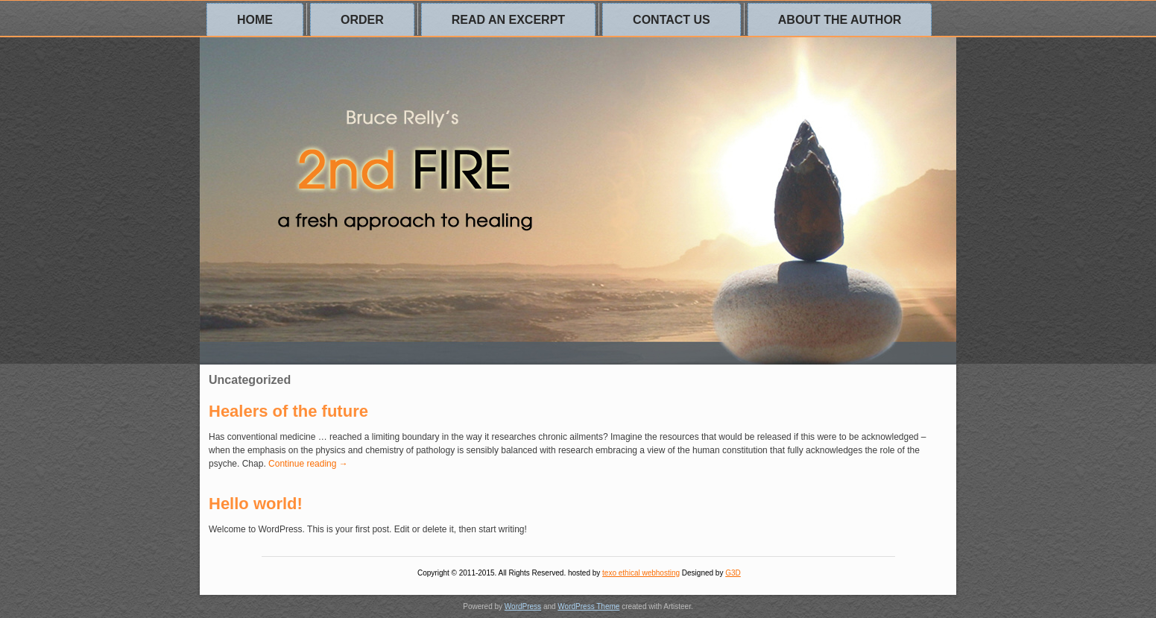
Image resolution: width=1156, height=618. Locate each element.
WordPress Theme (588, 606)
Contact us (671, 19)
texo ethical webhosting (641, 573)
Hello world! (256, 503)
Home (255, 19)
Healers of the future (288, 411)
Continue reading (308, 463)
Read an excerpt (508, 19)
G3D (733, 573)
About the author (840, 19)
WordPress (523, 606)
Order (362, 19)
